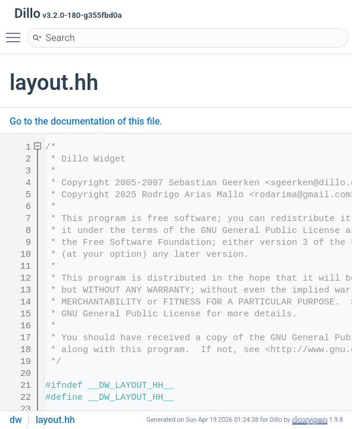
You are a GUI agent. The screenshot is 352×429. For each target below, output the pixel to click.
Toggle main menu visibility (16, 32)
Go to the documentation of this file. (86, 121)
